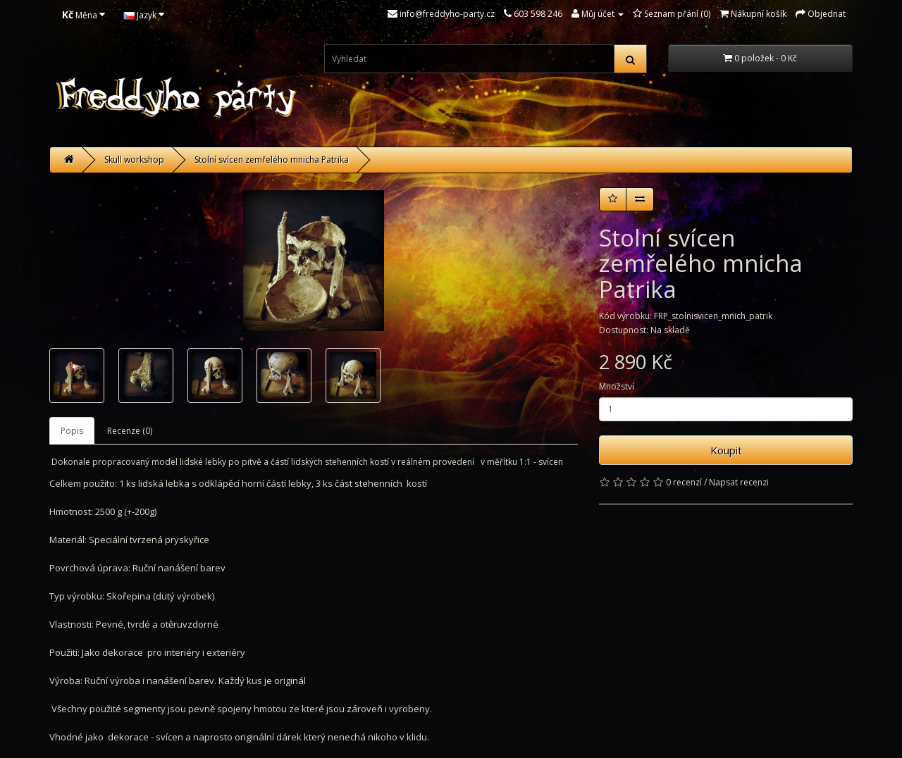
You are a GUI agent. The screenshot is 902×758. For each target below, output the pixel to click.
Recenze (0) (129, 431)
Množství (616, 386)
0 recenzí (684, 482)
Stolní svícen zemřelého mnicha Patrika (271, 160)
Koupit (726, 450)
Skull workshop (134, 160)
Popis (72, 431)
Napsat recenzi (739, 482)
